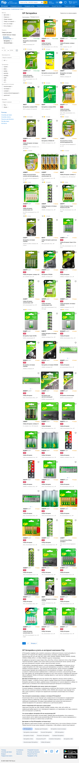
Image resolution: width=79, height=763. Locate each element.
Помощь (3, 750)
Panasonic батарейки (43, 735)
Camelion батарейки (55, 738)
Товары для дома (5, 9)
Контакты (4, 123)
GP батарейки (28, 729)
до (11, 50)
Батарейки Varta (28, 738)
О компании (19, 750)
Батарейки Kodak (29, 735)
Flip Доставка (5, 121)
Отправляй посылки (16, 6)
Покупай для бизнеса (43, 6)
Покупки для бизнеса (7, 119)
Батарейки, (8, 37)
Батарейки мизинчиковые (58, 729)
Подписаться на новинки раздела (68, 13)
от (4, 50)
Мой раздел (51, 3)
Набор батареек (45, 742)
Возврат (3, 754)
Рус (61, 2)
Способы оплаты (6, 117)
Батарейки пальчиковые (31, 732)
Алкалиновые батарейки (31, 742)
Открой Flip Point (57, 6)
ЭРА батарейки (59, 732)
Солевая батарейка (58, 735)
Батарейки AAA (68, 738)
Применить (17, 50)
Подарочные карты (69, 6)
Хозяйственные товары (17, 9)
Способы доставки (6, 115)
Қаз (57, 2)
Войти (50, 1)
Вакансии (19, 754)
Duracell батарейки (46, 732)
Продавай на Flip (29, 6)
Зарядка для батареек (41, 729)
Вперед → (34, 643)
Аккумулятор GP (41, 738)
